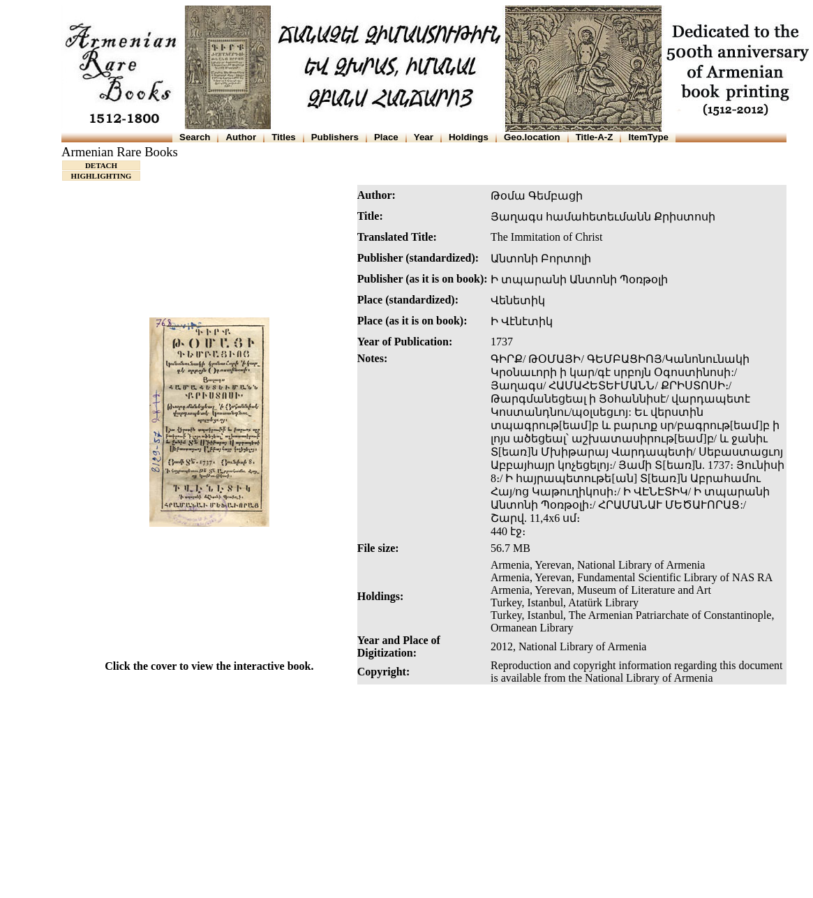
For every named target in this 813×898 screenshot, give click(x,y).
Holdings (468, 137)
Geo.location (532, 137)
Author (240, 137)
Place (386, 137)
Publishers (335, 137)
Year (423, 137)
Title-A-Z (594, 137)
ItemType (648, 137)
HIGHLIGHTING (101, 176)
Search (194, 137)
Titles (283, 137)
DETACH (101, 165)
